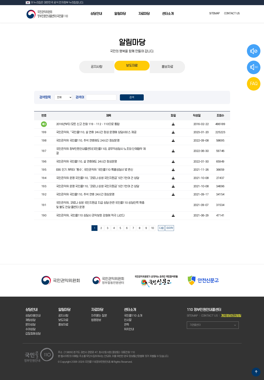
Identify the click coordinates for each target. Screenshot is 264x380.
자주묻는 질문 (99, 315)
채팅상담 (30, 320)
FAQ (253, 83)
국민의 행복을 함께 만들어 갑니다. (132, 51)
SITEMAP (214, 13)
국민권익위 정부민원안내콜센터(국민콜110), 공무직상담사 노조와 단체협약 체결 (101, 151)
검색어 (80, 97)
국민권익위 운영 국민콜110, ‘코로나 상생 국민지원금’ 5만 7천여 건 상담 (97, 178)
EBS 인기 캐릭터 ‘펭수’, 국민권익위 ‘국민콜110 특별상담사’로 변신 (94, 169)
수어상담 (30, 329)
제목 (108, 115)
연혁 (126, 324)
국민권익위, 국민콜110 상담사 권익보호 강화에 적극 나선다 (90, 215)
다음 (161, 228)
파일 (173, 115)
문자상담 (30, 324)
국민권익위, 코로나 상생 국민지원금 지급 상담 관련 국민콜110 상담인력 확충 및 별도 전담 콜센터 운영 (100, 205)
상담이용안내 (33, 315)
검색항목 (45, 97)
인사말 (128, 320)
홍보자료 (167, 67)
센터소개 (168, 14)
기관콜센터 (195, 324)
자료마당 (144, 14)
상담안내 (96, 14)
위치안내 (129, 329)
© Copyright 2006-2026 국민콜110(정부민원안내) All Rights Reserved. (95, 361)
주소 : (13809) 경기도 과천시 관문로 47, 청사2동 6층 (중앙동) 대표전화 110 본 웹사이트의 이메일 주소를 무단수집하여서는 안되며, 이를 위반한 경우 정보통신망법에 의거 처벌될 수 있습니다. (113, 354)
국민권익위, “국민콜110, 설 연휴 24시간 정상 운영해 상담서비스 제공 (96, 132)
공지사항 (96, 67)
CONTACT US (232, 13)
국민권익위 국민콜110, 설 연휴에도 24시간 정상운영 (86, 161)
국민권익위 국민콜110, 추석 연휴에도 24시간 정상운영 (87, 140)
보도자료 (132, 67)
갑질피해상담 (33, 333)
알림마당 (120, 14)
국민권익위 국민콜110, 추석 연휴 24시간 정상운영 (85, 194)
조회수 (220, 115)
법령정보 (96, 320)
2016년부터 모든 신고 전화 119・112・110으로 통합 (88, 124)
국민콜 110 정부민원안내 (47, 14)
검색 (131, 97)
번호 (43, 115)
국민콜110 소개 (133, 315)
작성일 (196, 115)
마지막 (169, 228)
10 (152, 228)
